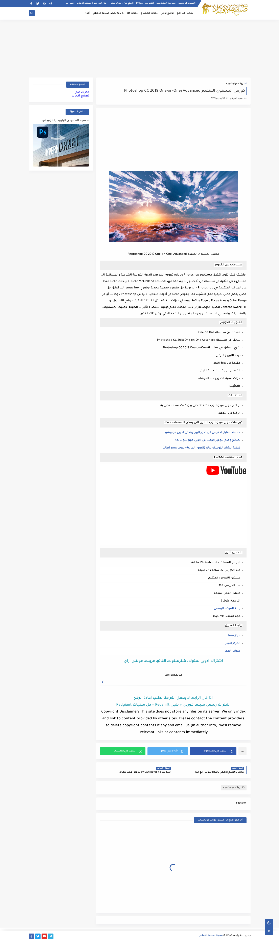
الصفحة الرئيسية (186, 3)
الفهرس (149, 3)
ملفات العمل (232, 651)
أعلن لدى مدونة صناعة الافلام (92, 3)
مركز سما (234, 635)
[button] (213, 751)
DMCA (139, 3)
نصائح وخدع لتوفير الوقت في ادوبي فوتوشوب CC (207, 440)
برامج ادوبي (167, 13)
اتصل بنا (70, 3)
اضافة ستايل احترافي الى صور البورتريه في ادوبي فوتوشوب (201, 432)
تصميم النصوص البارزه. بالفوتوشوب (64, 120)
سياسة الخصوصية (166, 3)
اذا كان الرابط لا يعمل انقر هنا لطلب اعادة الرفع (173, 698)
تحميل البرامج (185, 13)
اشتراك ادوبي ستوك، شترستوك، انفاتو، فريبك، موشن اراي (173, 661)
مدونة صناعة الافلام (211, 935)
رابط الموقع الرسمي (227, 608)
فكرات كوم (82, 92)
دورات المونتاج (149, 13)
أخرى (87, 13)
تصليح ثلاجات (80, 95)
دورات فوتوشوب (235, 84)
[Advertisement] (139, 48)
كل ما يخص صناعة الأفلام (108, 13)
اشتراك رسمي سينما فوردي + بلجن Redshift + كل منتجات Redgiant (173, 705)
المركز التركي (232, 643)
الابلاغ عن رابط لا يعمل (122, 3)
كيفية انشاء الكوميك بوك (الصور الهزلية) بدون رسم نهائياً (201, 448)
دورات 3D (132, 13)
